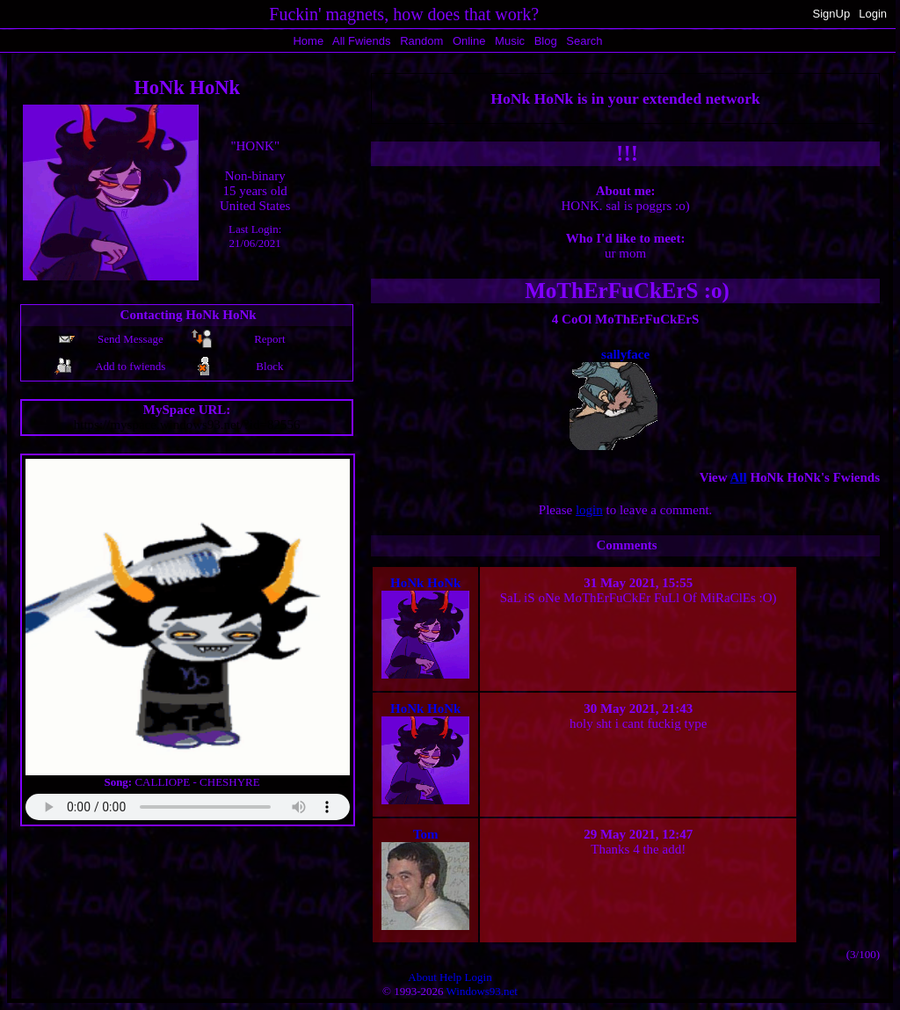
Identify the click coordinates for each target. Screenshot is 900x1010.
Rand (421, 40)
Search (584, 40)
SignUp (832, 13)
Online (469, 40)
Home (308, 40)
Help (450, 977)
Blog (545, 40)
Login (873, 13)
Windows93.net (482, 991)
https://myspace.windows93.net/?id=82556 (187, 425)
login (589, 510)
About (422, 977)
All (361, 40)
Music (510, 40)
